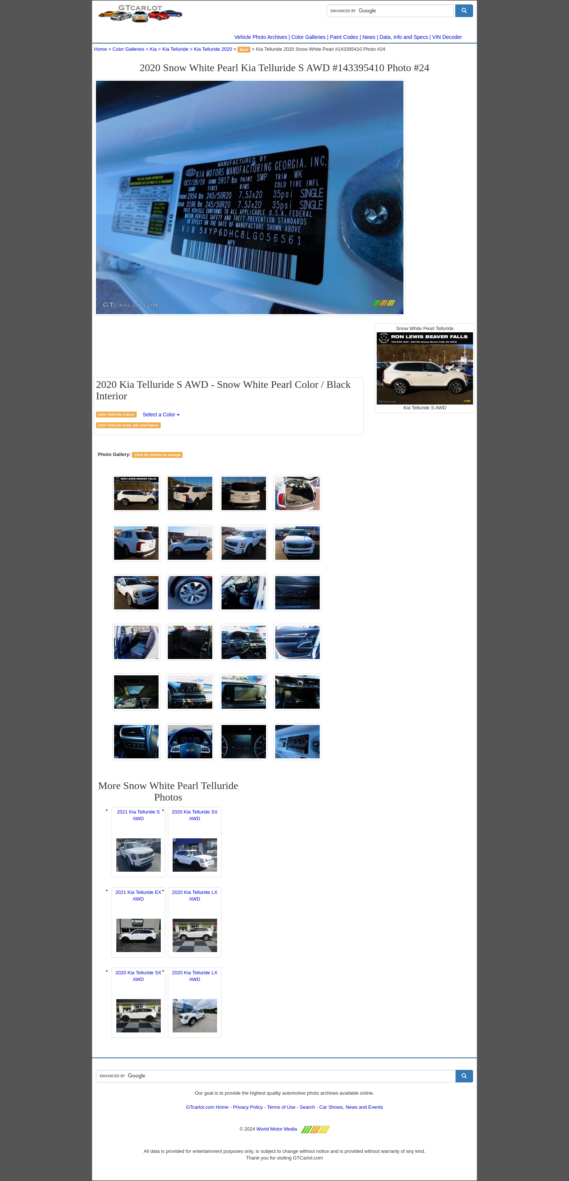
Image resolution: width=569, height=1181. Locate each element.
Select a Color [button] (161, 414)
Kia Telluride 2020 (213, 49)
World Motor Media (276, 1129)
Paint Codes (344, 37)
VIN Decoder (447, 37)
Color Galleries (309, 37)
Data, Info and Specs (404, 37)
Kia (153, 49)
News (368, 37)
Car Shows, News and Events (351, 1107)
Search (307, 1107)
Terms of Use (281, 1107)
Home (100, 49)
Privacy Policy (248, 1107)
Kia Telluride (175, 49)
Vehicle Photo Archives (260, 37)
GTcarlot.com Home (207, 1107)
